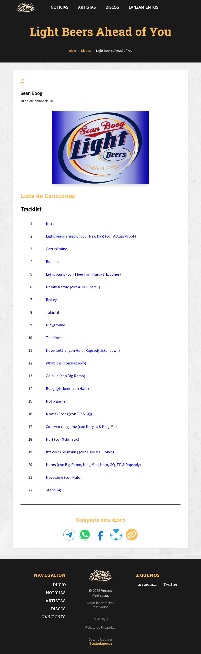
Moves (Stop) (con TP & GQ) (69, 413)
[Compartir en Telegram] (69, 534)
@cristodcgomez (100, 644)
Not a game (55, 401)
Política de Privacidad (100, 627)
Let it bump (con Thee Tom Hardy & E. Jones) (83, 274)
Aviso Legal (100, 619)
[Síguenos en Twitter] (176, 7)
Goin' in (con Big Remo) (65, 375)
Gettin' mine (56, 248)
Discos (112, 7)
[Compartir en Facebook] (100, 534)
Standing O (55, 490)
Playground (55, 324)
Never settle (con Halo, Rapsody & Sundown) (83, 350)
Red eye (52, 299)
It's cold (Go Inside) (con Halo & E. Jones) (80, 451)
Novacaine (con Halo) (63, 477)
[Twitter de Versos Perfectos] (169, 584)
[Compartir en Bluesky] (116, 534)
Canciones (53, 616)
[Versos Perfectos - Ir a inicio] (25, 7)
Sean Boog (31, 93)
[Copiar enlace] (132, 534)
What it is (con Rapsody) (66, 363)
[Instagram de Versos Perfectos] (146, 584)
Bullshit (52, 261)
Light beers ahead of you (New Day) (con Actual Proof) (91, 236)
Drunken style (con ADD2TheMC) (73, 286)
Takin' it (53, 312)
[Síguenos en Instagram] (183, 7)
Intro (50, 223)
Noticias (59, 7)
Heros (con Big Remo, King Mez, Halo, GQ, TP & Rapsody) (93, 464)
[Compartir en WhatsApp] (85, 534)
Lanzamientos (143, 7)
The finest (54, 337)
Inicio (59, 584)
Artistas (87, 7)
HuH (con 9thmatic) (62, 439)
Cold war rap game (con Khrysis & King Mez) (82, 426)
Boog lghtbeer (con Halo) (67, 388)
